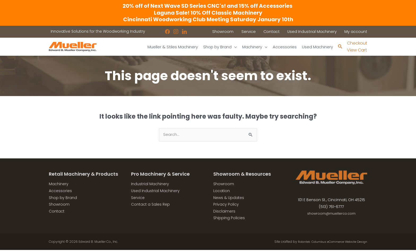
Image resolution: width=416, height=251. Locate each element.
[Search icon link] (340, 47)
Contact (56, 212)
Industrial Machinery (150, 185)
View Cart (357, 50)
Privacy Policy (226, 205)
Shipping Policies (229, 219)
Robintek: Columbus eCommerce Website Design (327, 242)
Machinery (58, 185)
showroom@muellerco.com (331, 214)
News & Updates (228, 198)
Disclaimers (224, 212)
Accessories (60, 191)
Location (221, 191)
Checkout (357, 43)
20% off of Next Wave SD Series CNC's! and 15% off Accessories (208, 6)
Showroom (59, 205)
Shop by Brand (63, 198)
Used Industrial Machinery (155, 191)
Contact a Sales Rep (150, 205)
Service (138, 198)
